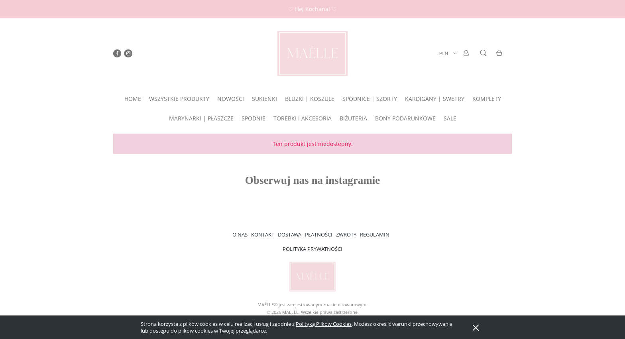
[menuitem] (132, 98)
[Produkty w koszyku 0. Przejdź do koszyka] (500, 57)
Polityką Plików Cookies (324, 323)
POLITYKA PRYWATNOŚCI (312, 248)
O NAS (240, 234)
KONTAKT (262, 234)
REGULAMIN (374, 234)
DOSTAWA (289, 234)
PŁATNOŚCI (318, 234)
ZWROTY (346, 234)
